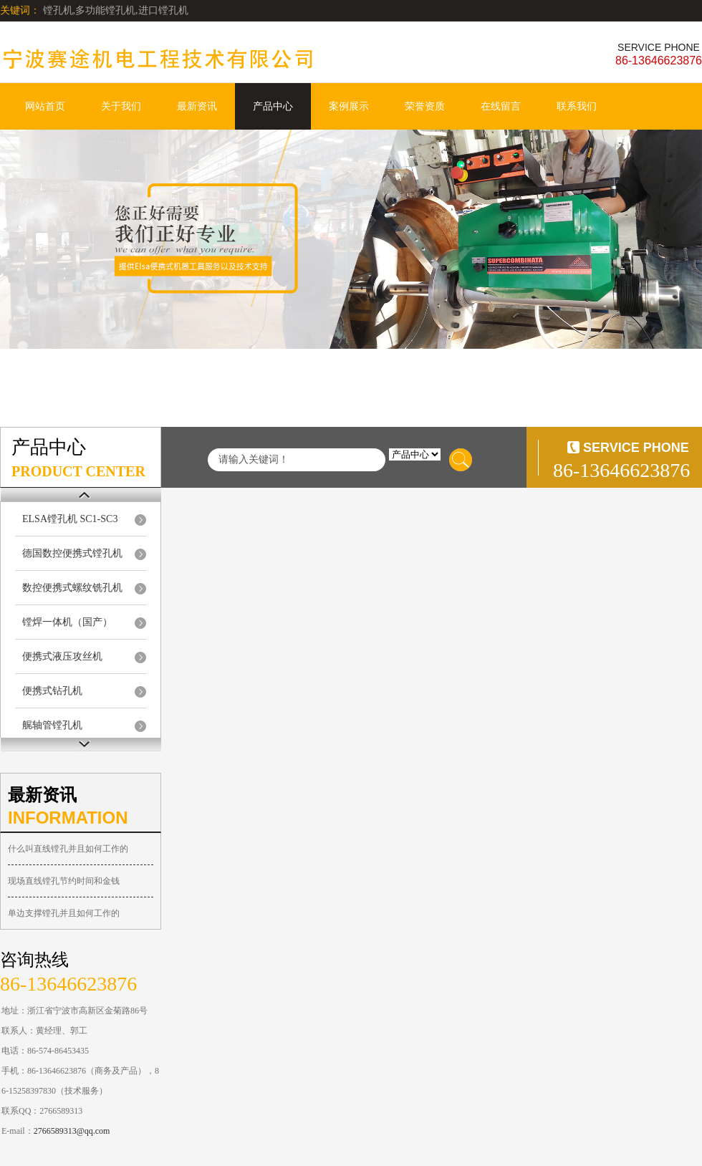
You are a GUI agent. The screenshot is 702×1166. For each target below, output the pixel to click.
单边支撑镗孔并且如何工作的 (64, 913)
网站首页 (45, 106)
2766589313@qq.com (72, 1131)
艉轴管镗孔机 (52, 725)
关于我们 (121, 106)
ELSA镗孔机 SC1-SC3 (69, 519)
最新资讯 (197, 106)
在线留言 (501, 106)
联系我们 (577, 106)
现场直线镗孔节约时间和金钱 (64, 881)
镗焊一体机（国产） (67, 622)
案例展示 (349, 106)
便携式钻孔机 (52, 690)
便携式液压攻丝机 (62, 656)
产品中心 (273, 106)
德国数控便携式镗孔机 (72, 553)
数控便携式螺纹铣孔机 (72, 587)
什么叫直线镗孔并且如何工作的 (68, 849)
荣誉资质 (425, 106)
